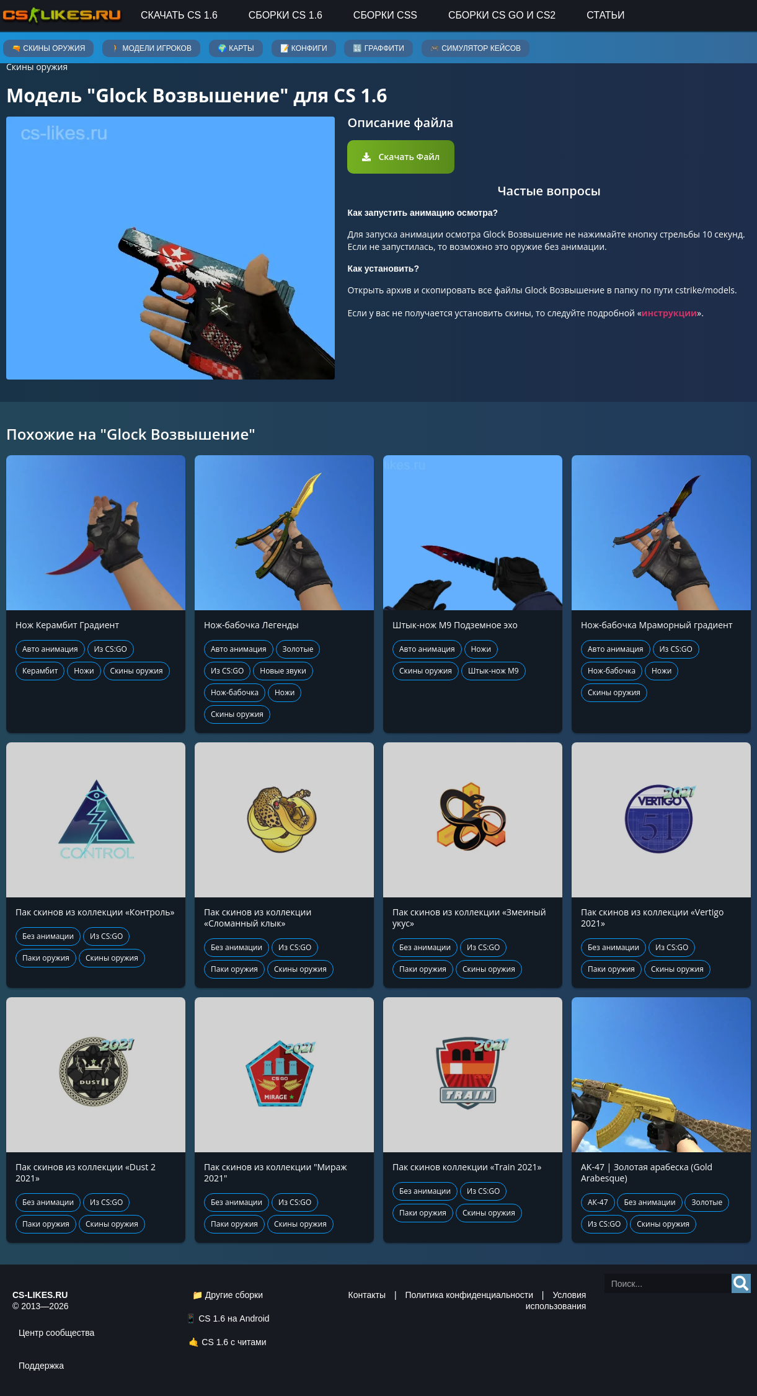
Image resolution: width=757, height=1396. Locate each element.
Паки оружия (45, 958)
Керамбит (40, 670)
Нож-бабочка (235, 692)
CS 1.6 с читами (233, 1342)
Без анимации (48, 936)
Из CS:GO (110, 649)
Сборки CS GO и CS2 (502, 15)
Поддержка (41, 1366)
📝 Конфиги (303, 48)
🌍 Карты (236, 48)
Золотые (298, 649)
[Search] (741, 1283)
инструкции (669, 313)
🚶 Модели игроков (151, 48)
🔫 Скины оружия (48, 48)
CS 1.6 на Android (233, 1318)
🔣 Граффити (378, 48)
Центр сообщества (56, 1333)
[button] (400, 157)
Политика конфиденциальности (469, 1295)
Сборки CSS (385, 15)
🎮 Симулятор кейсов (475, 48)
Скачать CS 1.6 (179, 15)
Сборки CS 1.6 (285, 15)
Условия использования (556, 1300)
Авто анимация (50, 649)
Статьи (605, 15)
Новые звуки (283, 670)
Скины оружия (37, 67)
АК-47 (598, 1202)
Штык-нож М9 (493, 670)
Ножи (84, 670)
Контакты (367, 1295)
